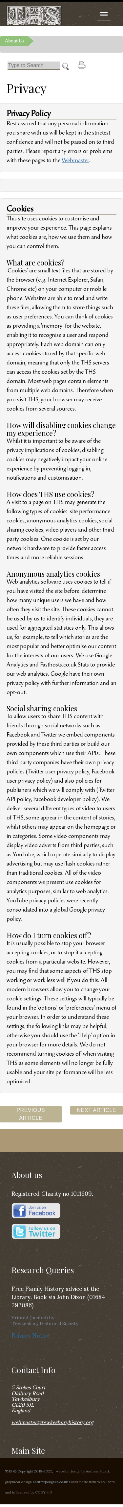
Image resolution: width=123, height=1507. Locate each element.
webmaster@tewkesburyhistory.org (52, 1421)
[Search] (34, 66)
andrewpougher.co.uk (50, 1481)
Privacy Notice (30, 1335)
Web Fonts (105, 1481)
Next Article (96, 1110)
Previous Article (30, 1114)
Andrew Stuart (97, 1471)
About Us (14, 41)
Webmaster (75, 161)
